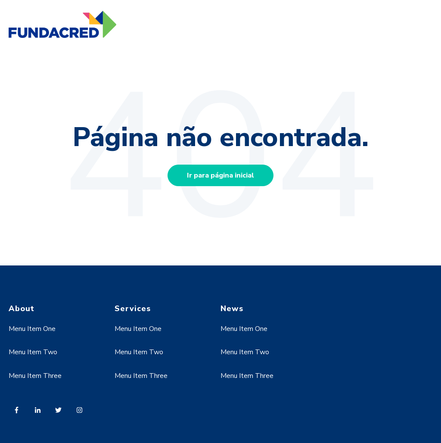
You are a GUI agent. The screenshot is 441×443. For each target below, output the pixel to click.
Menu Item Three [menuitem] (35, 376)
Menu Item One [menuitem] (32, 329)
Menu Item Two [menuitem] (33, 352)
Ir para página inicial (220, 175)
